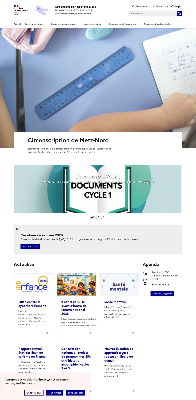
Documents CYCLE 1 (98, 176)
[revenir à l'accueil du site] (75, 7)
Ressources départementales (157, 24)
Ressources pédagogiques (63, 24)
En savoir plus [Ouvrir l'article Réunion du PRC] (159, 284)
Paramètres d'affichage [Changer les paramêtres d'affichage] (168, 6)
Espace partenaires (92, 24)
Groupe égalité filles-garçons (122, 24)
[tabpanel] (98, 189)
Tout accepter (75, 392)
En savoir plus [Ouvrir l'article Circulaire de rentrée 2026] (30, 246)
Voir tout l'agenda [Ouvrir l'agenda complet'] (162, 293)
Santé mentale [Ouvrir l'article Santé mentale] (115, 302)
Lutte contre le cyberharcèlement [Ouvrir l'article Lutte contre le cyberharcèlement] (32, 304)
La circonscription (34, 24)
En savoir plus (34, 392)
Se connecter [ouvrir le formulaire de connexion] (141, 6)
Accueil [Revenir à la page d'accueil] (17, 24)
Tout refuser (54, 392)
